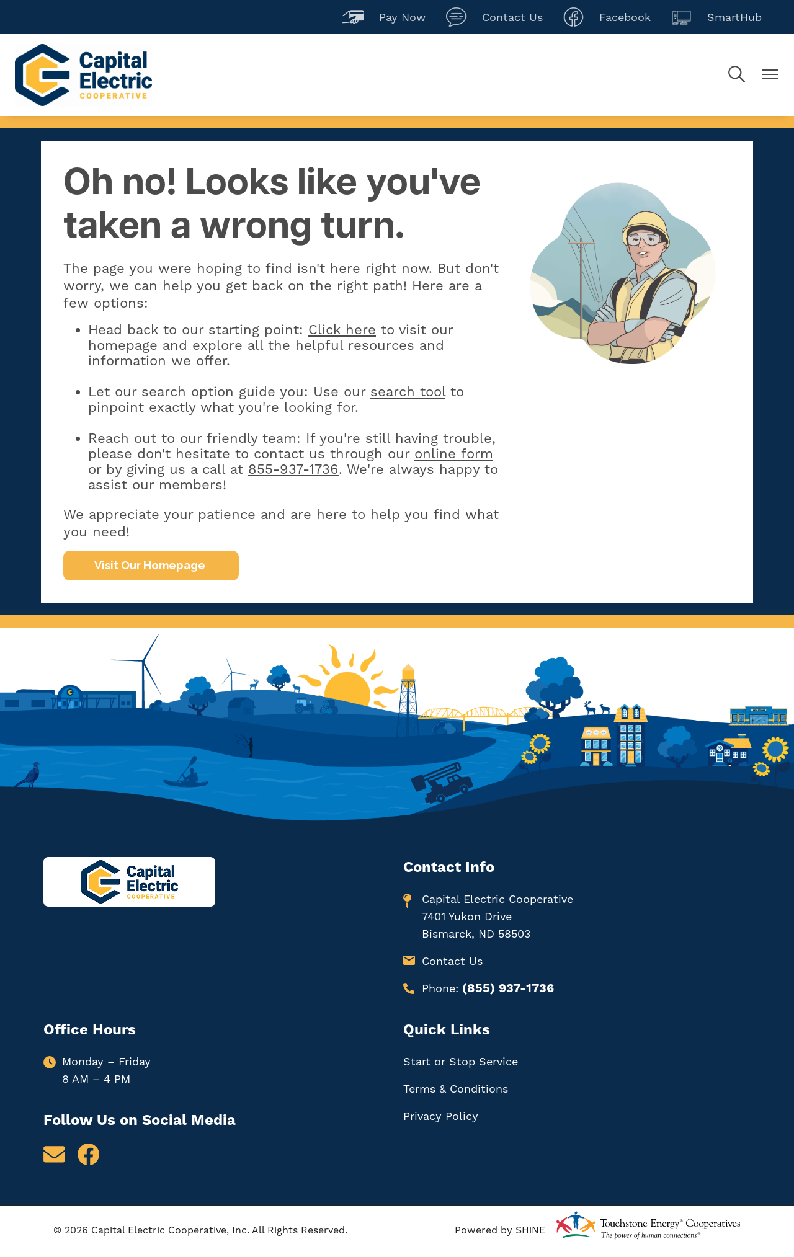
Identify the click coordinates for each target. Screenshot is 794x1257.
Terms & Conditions (455, 1088)
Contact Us (494, 17)
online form (453, 453)
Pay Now (384, 17)
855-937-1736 (293, 469)
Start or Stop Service (460, 1061)
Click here (342, 329)
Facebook (607, 17)
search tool (407, 391)
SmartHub (716, 17)
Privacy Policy (440, 1115)
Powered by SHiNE (500, 1230)
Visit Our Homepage (151, 565)
